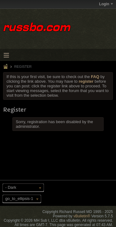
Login (106, 4)
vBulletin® (81, 216)
